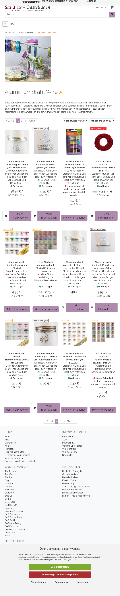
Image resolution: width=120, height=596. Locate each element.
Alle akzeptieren (60, 567)
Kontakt (8, 436)
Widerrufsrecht (69, 449)
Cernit (8, 499)
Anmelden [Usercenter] (101, 7)
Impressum (68, 436)
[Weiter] (33, 120)
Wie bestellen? (69, 452)
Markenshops (69, 483)
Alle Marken (10, 471)
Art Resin (9, 483)
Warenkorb (10, 443)
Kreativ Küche (69, 480)
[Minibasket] (111, 7)
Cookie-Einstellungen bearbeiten (21, 461)
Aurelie (8, 486)
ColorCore (10, 502)
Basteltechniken (70, 477)
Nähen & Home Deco (72, 492)
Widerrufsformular (14, 458)
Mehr (7, 535)
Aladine (8, 477)
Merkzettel (10, 449)
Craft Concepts (12, 514)
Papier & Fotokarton (72, 489)
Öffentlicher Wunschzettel (18, 455)
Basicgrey (10, 489)
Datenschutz (68, 443)
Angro (8, 480)
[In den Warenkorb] (5, 216)
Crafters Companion (15, 529)
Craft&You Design (13, 523)
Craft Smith (10, 520)
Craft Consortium (13, 517)
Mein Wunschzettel (14, 452)
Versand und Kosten (72, 446)
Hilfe (7, 439)
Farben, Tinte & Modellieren (76, 496)
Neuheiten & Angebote (73, 471)
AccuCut (9, 474)
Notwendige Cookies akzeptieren (60, 574)
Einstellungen (38, 582)
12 (101, 121)
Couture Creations (14, 511)
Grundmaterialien (70, 474)
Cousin (8, 508)
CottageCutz (11, 505)
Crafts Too (10, 532)
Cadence (9, 492)
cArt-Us (8, 496)
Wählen (75, 121)
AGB (64, 439)
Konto (8, 446)
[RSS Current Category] (60, 92)
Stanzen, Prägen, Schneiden (76, 486)
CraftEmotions (12, 526)
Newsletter (67, 455)
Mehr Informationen (20, 216)
